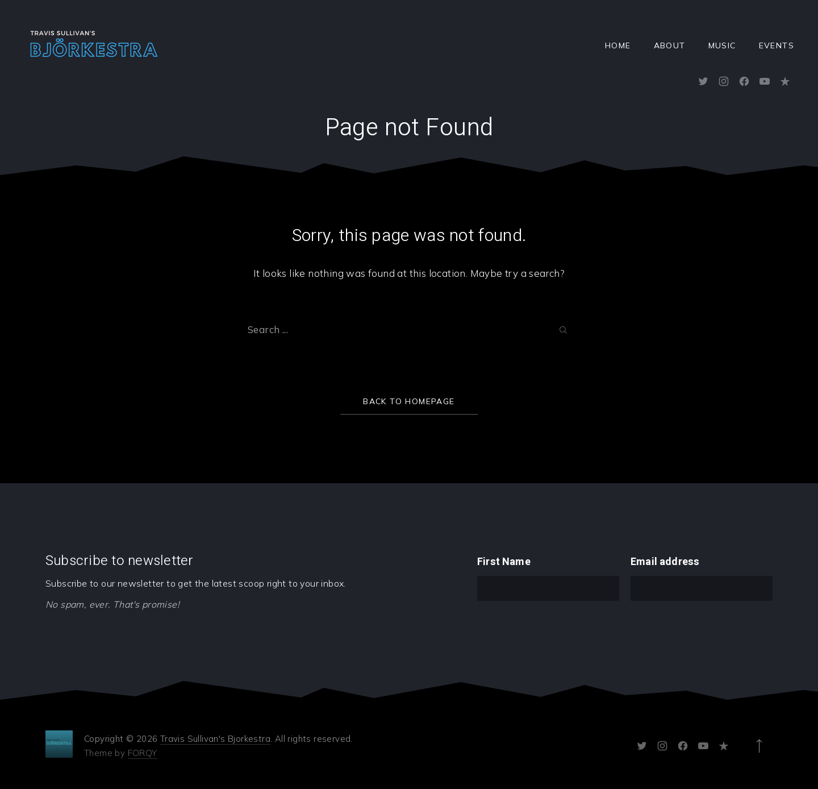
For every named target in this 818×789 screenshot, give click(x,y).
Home (618, 45)
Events (776, 45)
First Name (504, 562)
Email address (665, 562)
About (670, 45)
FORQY (142, 753)
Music (722, 45)
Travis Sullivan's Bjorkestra (215, 738)
